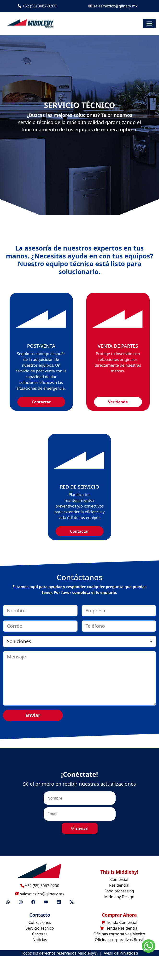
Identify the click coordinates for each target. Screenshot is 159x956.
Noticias (40, 939)
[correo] (40, 626)
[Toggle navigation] (149, 23)
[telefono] (119, 626)
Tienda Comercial (119, 922)
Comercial (119, 879)
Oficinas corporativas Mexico (119, 934)
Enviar (33, 715)
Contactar (41, 402)
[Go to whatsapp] (148, 945)
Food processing (119, 891)
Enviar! (79, 828)
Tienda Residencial (119, 928)
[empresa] (119, 610)
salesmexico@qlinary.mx (112, 6)
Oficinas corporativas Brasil (119, 939)
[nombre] (40, 610)
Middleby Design (119, 896)
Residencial (119, 885)
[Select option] (79, 641)
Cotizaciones (40, 922)
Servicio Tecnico (40, 928)
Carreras (39, 934)
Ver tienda (118, 402)
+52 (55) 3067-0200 (37, 6)
